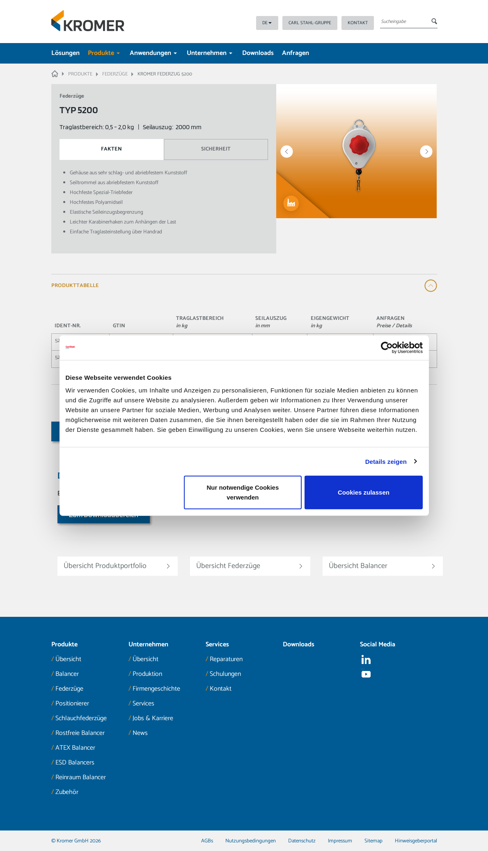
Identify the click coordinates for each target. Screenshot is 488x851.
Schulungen (225, 674)
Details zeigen (386, 461)
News (140, 733)
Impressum (340, 841)
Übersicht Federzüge (228, 566)
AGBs (207, 841)
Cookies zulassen (363, 492)
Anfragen (295, 53)
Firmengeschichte (156, 688)
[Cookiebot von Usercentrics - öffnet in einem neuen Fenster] (387, 347)
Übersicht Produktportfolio (105, 566)
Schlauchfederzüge (81, 718)
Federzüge (69, 688)
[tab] (244, 285)
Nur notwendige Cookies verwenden (242, 492)
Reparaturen (226, 659)
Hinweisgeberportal (416, 841)
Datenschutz (302, 841)
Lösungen (65, 53)
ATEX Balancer (75, 747)
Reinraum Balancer (80, 777)
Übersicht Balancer (358, 566)
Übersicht (68, 659)
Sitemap (373, 841)
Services (143, 703)
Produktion (147, 674)
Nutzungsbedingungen (250, 841)
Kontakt (358, 23)
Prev (286, 151)
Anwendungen (153, 53)
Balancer (67, 674)
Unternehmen (209, 53)
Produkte (104, 53)
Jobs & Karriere (153, 718)
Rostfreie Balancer (80, 733)
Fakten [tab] (111, 149)
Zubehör (66, 792)
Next (426, 151)
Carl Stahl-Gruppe (310, 23)
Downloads (258, 53)
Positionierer (72, 703)
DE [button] (267, 23)
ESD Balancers (74, 762)
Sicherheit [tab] (216, 149)
